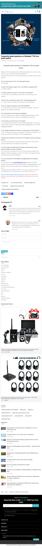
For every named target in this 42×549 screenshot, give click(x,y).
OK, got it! (36, 539)
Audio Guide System (5, 267)
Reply (39, 206)
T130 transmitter (25, 106)
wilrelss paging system (7, 415)
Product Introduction (5, 285)
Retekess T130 (5, 182)
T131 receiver (5, 186)
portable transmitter (29, 182)
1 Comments (21, 60)
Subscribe (35, 505)
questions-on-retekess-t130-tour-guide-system (18, 491)
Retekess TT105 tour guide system (23, 134)
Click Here (17, 109)
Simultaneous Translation (6, 272)
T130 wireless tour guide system (21, 158)
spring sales (23, 409)
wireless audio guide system (17, 186)
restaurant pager (6, 419)
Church (2, 270)
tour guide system (18, 415)
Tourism (2, 274)
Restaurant (3, 296)
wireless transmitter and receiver (10, 189)
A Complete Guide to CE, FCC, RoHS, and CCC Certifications (20, 434)
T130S (12, 169)
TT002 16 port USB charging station (23, 124)
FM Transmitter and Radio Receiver (8, 287)
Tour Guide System (5, 265)
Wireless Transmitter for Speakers (10, 409)
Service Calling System (5, 290)
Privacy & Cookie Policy (11, 511)
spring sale (30, 409)
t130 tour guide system (16, 182)
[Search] (19, 257)
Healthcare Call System (5, 298)
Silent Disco (3, 268)
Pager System (3, 276)
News (2, 292)
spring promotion (6, 412)
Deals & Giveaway (4, 283)
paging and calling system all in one (20, 412)
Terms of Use (34, 510)
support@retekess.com (9, 515)
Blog (6, 491)
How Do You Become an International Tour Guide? (18, 464)
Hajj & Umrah (3, 278)
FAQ (2, 294)
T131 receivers (26, 138)
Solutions (3, 281)
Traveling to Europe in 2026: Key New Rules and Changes (20, 459)
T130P (18, 169)
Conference (3, 279)
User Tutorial (3, 289)
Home (2, 491)
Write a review (4, 251)
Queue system (28, 415)
